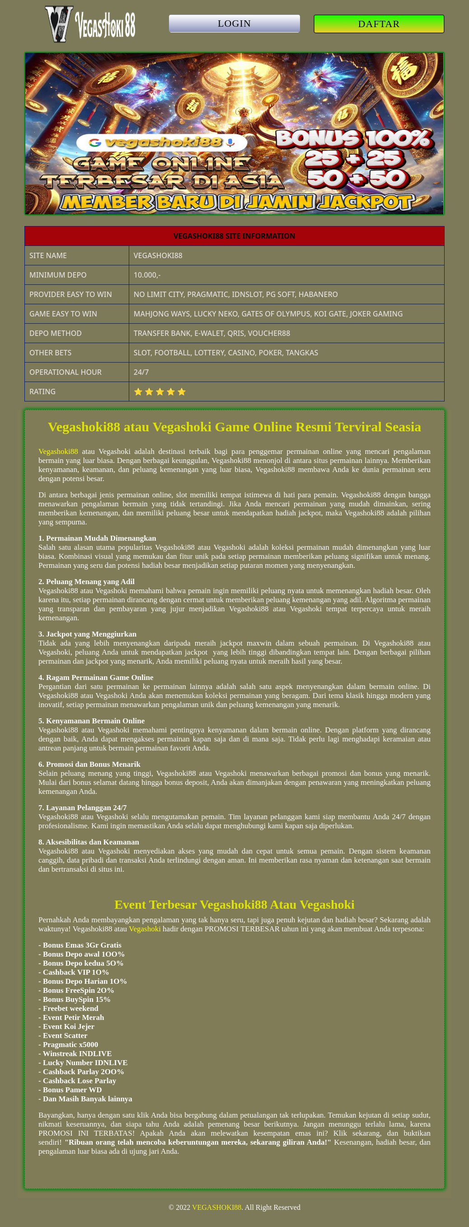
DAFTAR (379, 23)
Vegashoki (145, 929)
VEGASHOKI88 (216, 1207)
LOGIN (234, 23)
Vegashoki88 (58, 451)
